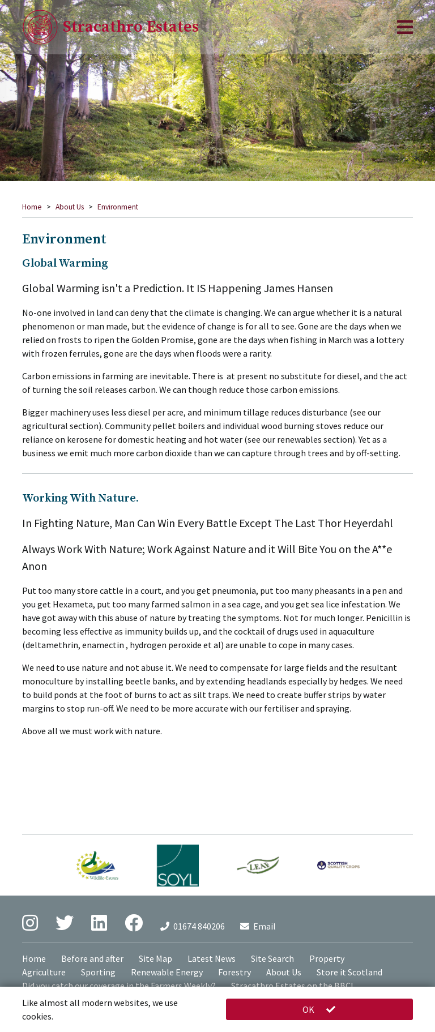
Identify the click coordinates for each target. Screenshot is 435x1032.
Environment (117, 207)
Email (258, 926)
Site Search (272, 958)
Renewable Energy (167, 972)
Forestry (234, 972)
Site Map (155, 958)
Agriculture (44, 972)
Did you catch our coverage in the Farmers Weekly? (119, 985)
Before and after (92, 958)
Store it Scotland (349, 972)
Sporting (98, 972)
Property (326, 958)
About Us (70, 207)
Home (32, 207)
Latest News (211, 958)
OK (319, 1009)
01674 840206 (192, 926)
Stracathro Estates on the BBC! (292, 985)
